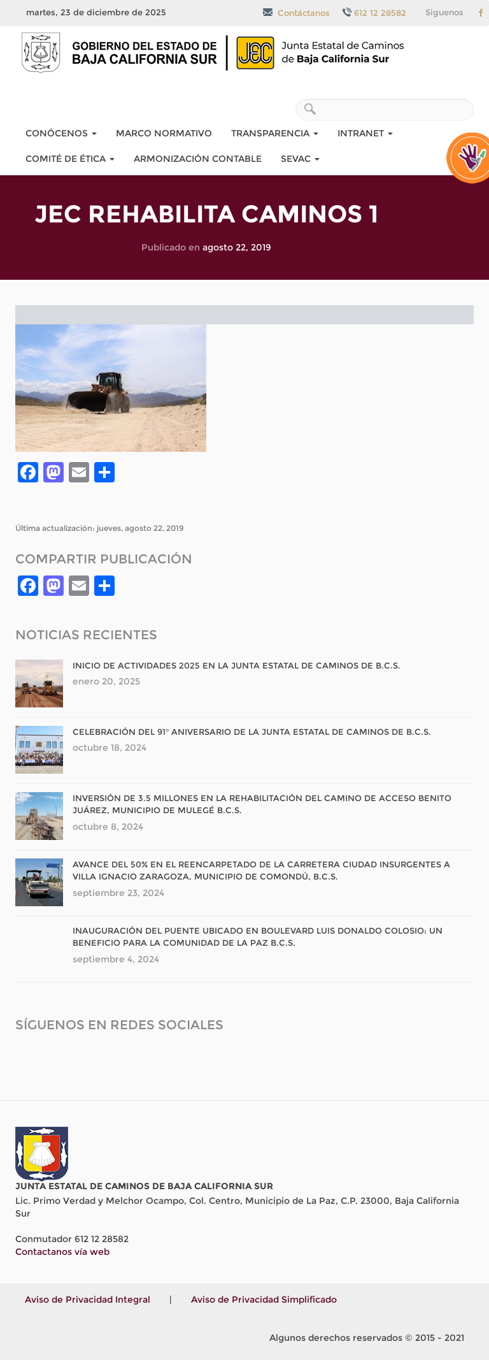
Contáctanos (296, 13)
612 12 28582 (374, 13)
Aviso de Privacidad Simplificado (264, 1299)
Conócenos (61, 133)
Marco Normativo (164, 133)
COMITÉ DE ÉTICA (70, 158)
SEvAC (300, 158)
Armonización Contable (198, 158)
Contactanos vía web (62, 1251)
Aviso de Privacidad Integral (87, 1299)
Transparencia (274, 133)
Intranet (365, 133)
